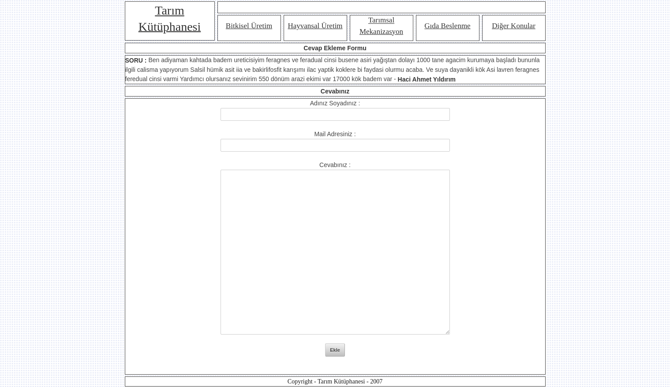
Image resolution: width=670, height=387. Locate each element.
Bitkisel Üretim (249, 26)
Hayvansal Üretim (315, 26)
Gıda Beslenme (447, 26)
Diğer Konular (513, 26)
